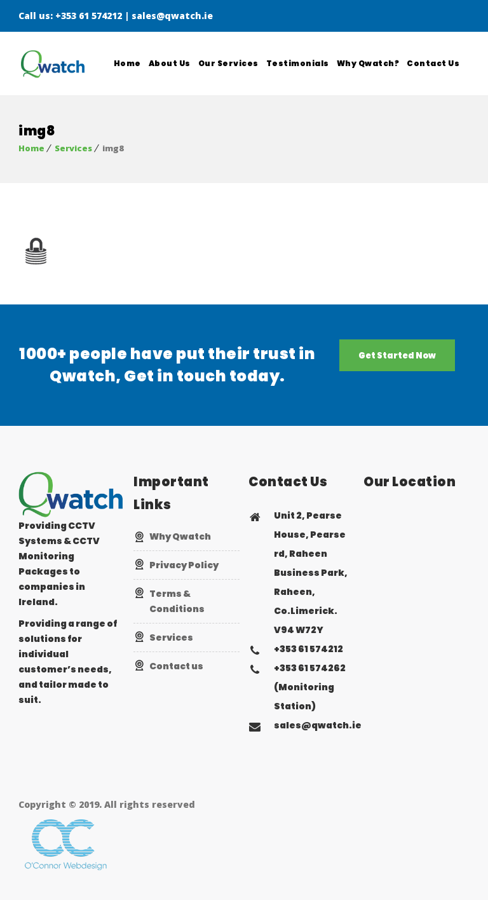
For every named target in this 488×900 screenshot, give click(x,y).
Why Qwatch (180, 536)
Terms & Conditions (177, 601)
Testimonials (297, 63)
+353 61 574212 (88, 16)
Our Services (228, 63)
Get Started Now (397, 356)
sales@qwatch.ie (172, 16)
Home (127, 63)
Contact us (176, 666)
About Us (170, 63)
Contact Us (433, 63)
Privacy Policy (184, 565)
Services (73, 148)
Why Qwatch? (368, 63)
